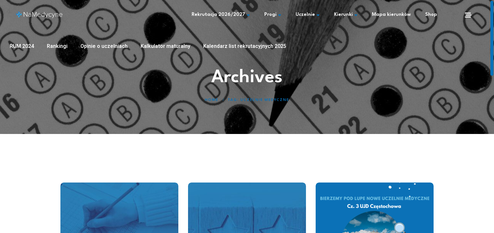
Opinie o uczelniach (104, 46)
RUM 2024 (22, 46)
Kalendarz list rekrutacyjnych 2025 (244, 46)
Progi (272, 14)
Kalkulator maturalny (165, 46)
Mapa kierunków (391, 14)
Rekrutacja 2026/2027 (221, 14)
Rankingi (57, 46)
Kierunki (345, 14)
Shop (431, 14)
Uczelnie (308, 14)
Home (211, 100)
